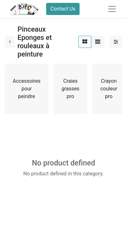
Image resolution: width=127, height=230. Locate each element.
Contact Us (62, 9)
